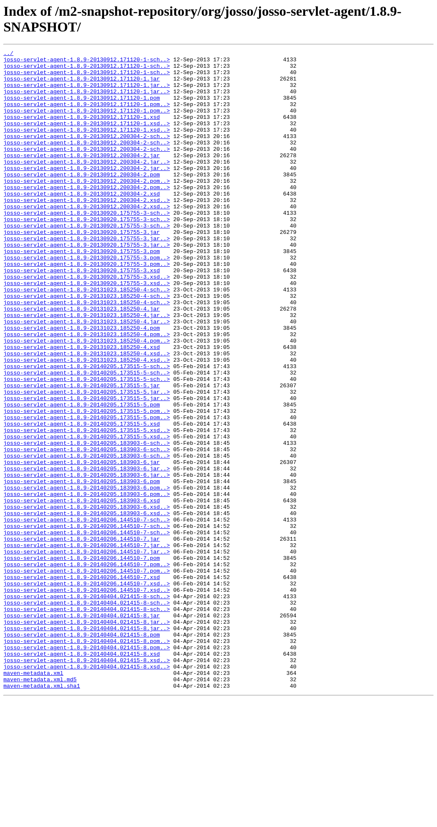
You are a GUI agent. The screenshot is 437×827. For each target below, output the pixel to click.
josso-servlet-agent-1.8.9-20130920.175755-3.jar (81, 269)
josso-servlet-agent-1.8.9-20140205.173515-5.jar (81, 453)
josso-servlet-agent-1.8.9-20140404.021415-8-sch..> (86, 706)
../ (8, 54)
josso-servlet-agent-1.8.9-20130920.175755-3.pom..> (86, 299)
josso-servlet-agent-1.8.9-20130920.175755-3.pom (81, 292)
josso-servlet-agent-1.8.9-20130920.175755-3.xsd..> (86, 322)
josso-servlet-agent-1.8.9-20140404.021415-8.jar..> (86, 737)
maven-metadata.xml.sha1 (41, 813)
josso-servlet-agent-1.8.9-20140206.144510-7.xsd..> (86, 690)
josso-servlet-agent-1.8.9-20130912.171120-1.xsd (81, 131)
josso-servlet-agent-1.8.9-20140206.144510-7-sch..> (86, 614)
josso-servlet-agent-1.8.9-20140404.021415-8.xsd (81, 775)
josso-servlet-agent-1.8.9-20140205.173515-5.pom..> (86, 483)
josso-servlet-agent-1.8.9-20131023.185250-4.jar (81, 361)
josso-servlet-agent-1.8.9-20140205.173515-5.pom (81, 476)
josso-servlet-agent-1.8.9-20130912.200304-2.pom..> (86, 207)
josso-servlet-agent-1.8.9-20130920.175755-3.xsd (81, 315)
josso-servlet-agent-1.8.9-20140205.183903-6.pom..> (86, 575)
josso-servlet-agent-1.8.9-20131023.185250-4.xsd (81, 407)
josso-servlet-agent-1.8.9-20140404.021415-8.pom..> (86, 760)
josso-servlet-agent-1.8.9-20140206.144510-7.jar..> (86, 644)
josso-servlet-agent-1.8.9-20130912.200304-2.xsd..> (86, 230)
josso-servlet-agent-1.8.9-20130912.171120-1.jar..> (86, 92)
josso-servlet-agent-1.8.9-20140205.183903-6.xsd (81, 591)
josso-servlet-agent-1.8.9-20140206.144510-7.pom (81, 660)
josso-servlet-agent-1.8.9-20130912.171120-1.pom (81, 108)
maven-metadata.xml (33, 798)
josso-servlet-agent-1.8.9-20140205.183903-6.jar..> (86, 552)
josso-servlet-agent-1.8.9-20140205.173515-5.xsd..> (86, 506)
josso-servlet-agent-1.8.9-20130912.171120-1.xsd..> (86, 138)
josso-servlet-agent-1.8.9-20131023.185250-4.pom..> (86, 391)
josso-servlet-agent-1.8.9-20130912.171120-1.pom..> (86, 115)
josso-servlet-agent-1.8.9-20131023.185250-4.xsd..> (86, 414)
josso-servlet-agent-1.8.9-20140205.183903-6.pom (81, 568)
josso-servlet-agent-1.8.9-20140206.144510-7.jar (81, 637)
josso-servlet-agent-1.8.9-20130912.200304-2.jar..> (86, 184)
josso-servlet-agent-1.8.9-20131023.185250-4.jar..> (86, 368)
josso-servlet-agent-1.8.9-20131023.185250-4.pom (81, 384)
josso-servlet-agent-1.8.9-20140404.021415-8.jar (81, 729)
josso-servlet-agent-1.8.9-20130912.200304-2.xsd (81, 223)
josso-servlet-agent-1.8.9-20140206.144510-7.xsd (81, 683)
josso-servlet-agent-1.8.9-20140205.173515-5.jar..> (86, 460)
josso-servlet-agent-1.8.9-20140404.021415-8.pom (81, 752)
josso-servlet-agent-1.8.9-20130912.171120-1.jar (81, 85)
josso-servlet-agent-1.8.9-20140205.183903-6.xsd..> (86, 598)
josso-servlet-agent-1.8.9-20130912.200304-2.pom (81, 200)
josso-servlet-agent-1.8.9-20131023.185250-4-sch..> (86, 338)
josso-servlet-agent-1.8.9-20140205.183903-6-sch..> (86, 522)
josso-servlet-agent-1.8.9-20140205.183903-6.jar (81, 545)
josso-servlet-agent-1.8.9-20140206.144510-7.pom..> (86, 667)
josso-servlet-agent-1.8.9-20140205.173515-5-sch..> (86, 430)
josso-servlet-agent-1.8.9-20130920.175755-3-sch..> (86, 246)
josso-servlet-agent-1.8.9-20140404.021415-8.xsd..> (86, 783)
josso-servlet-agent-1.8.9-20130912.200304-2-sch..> (86, 154)
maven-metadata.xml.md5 (40, 806)
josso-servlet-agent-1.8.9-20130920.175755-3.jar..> (86, 276)
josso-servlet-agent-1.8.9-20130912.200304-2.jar (81, 177)
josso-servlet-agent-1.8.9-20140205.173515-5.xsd (81, 499)
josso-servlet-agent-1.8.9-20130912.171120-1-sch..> (86, 62)
